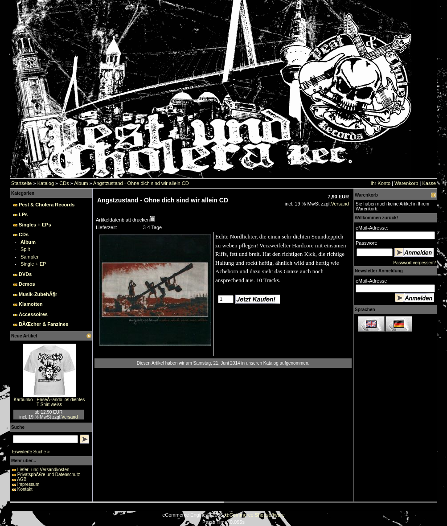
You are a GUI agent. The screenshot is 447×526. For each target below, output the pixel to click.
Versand (70, 417)
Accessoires (33, 314)
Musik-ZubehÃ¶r (38, 294)
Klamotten (31, 304)
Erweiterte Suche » (31, 451)
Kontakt (25, 489)
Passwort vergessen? (414, 262)
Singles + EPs (35, 224)
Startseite (21, 183)
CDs (64, 183)
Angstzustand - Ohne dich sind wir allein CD (141, 183)
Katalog (45, 183)
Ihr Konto (380, 183)
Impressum (28, 484)
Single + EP (33, 264)
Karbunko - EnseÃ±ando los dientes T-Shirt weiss (49, 402)
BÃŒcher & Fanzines (43, 324)
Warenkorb (406, 183)
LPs (23, 214)
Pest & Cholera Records (46, 204)
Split (25, 249)
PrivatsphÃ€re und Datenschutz (48, 474)
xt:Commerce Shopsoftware (254, 515)
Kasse (429, 183)
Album (81, 183)
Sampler (30, 256)
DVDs (25, 274)
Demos (27, 284)
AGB (21, 479)
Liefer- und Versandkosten (43, 469)
